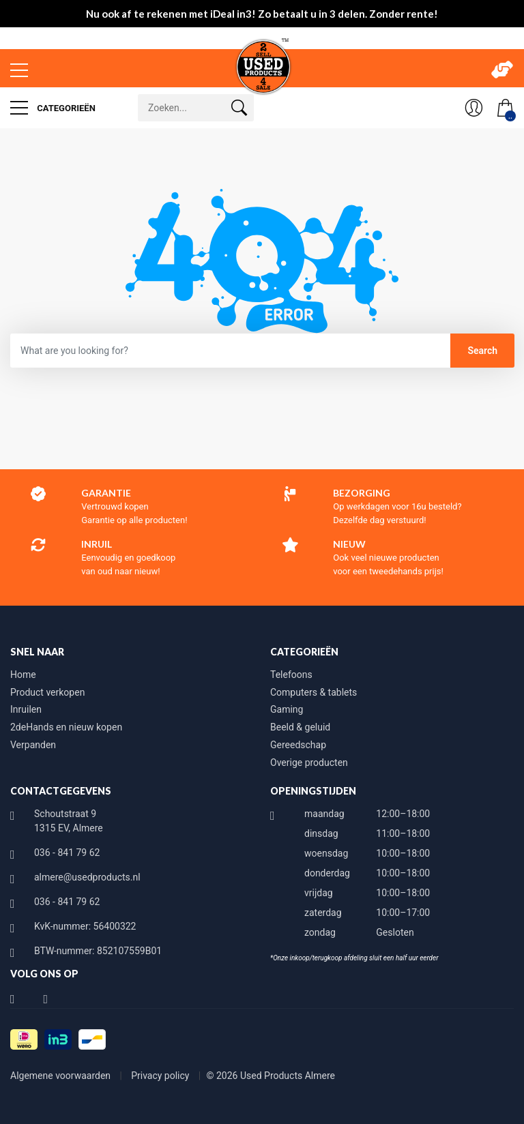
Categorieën (53, 107)
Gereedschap (298, 744)
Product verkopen (47, 692)
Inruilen (26, 709)
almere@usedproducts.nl (87, 877)
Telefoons (291, 674)
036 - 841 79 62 (67, 852)
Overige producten (309, 762)
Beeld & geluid (300, 727)
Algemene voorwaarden (61, 1075)
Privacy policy (161, 1075)
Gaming (286, 709)
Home (23, 674)
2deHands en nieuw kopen (66, 727)
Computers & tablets (313, 692)
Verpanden (33, 744)
